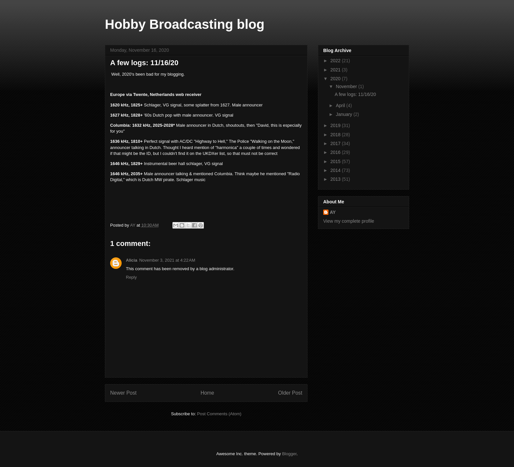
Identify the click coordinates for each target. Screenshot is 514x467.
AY (333, 212)
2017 (336, 143)
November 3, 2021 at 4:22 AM (167, 260)
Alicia (131, 260)
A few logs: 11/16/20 (355, 94)
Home (207, 393)
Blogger (289, 453)
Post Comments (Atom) (219, 413)
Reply (131, 277)
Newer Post (123, 393)
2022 (336, 60)
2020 (336, 78)
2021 (336, 69)
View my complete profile (348, 221)
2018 (336, 134)
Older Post (290, 393)
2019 (336, 125)
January (344, 114)
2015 (336, 161)
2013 (336, 179)
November (347, 86)
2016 (336, 152)
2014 (336, 170)
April (341, 105)
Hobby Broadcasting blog (185, 24)
